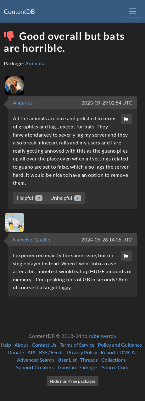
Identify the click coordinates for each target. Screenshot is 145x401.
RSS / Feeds (51, 352)
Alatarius (23, 103)
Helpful (29, 198)
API (31, 352)
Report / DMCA (118, 352)
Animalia (35, 63)
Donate (16, 352)
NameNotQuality (32, 239)
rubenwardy (103, 336)
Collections (113, 360)
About (21, 345)
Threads (89, 360)
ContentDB (19, 11)
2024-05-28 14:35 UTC (106, 239)
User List (67, 360)
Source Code (115, 367)
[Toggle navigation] (132, 11)
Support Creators (35, 367)
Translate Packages (77, 367)
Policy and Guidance (120, 345)
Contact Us (44, 345)
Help (6, 345)
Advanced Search (35, 360)
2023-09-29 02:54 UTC (106, 103)
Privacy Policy (82, 352)
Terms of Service (77, 345)
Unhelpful (65, 198)
